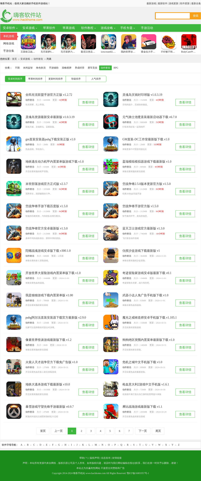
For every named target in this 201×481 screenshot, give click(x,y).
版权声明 (94, 458)
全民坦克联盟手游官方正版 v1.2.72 (49, 94)
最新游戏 (151, 3)
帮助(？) (83, 458)
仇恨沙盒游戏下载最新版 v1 (141, 250)
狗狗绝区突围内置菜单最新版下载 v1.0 (148, 340)
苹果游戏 (69, 28)
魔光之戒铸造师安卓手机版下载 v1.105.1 (149, 317)
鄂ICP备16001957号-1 (138, 473)
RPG (116, 68)
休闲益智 (28, 68)
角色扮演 (41, 68)
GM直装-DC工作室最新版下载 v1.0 (145, 139)
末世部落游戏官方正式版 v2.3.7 (47, 184)
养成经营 (79, 68)
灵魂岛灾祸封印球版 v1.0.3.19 (142, 94)
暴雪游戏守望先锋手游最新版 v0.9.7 (50, 406)
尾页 (158, 430)
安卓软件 (9, 28)
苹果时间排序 (35, 79)
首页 (14, 59)
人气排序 (96, 79)
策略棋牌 (66, 68)
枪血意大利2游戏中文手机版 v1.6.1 (145, 384)
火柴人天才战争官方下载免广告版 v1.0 (52, 362)
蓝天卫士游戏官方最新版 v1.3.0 (143, 228)
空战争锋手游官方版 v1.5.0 (140, 206)
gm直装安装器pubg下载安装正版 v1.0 (50, 139)
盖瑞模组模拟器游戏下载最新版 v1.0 (146, 161)
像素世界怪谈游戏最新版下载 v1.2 (48, 340)
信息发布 (106, 458)
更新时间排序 (55, 79)
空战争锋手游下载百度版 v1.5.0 (47, 206)
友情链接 (117, 458)
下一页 (143, 430)
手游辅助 (53, 68)
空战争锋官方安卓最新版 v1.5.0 (47, 228)
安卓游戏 (28, 28)
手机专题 (126, 28)
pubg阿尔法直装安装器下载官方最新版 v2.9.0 (56, 317)
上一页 (58, 430)
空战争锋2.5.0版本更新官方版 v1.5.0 (146, 184)
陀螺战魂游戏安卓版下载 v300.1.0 (48, 250)
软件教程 (87, 28)
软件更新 (185, 3)
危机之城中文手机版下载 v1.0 (142, 362)
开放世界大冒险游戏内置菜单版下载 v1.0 (53, 273)
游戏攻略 (107, 28)
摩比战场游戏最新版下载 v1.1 (142, 406)
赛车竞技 (92, 68)
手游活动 (147, 28)
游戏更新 (173, 3)
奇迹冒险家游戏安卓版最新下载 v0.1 (146, 273)
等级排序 (76, 79)
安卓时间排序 (15, 79)
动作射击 (38, 59)
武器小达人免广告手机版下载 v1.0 (145, 295)
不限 (17, 68)
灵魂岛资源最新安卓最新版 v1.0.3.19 (50, 117)
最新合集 (196, 3)
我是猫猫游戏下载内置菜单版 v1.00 (49, 295)
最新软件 (162, 3)
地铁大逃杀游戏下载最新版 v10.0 (48, 384)
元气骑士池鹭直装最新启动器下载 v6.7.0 (149, 117)
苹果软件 (49, 28)
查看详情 (88, 102)
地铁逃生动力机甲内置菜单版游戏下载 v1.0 (55, 161)
